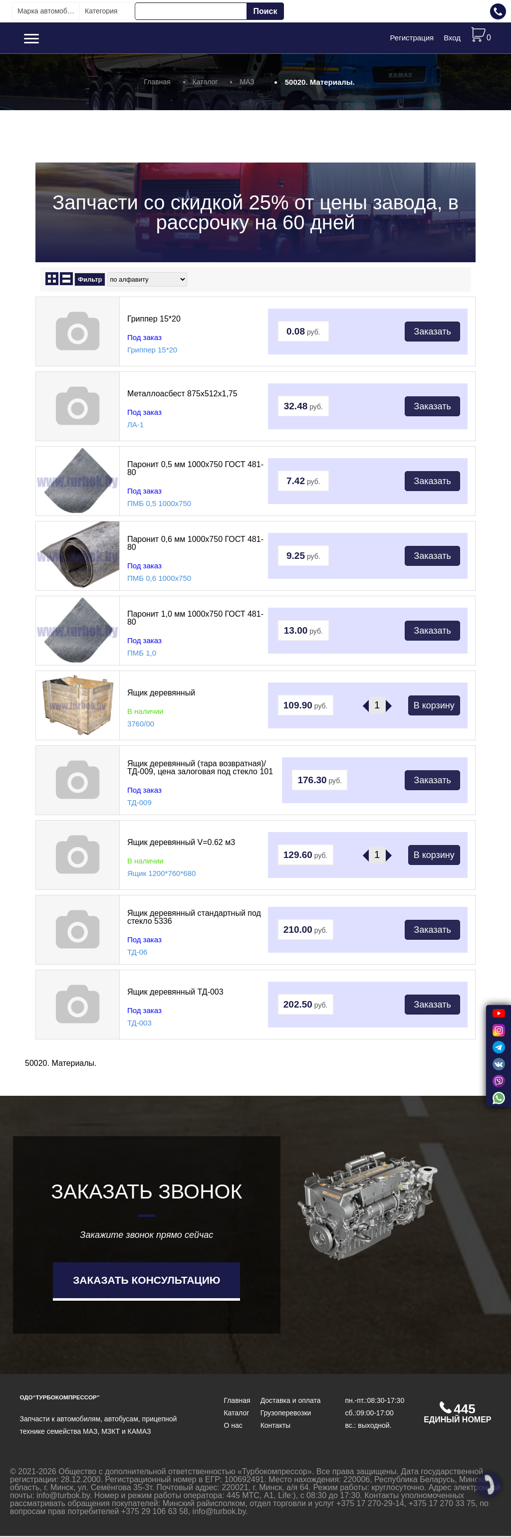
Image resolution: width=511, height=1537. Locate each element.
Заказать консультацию (146, 1280)
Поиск (265, 11)
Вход (452, 38)
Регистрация (412, 38)
